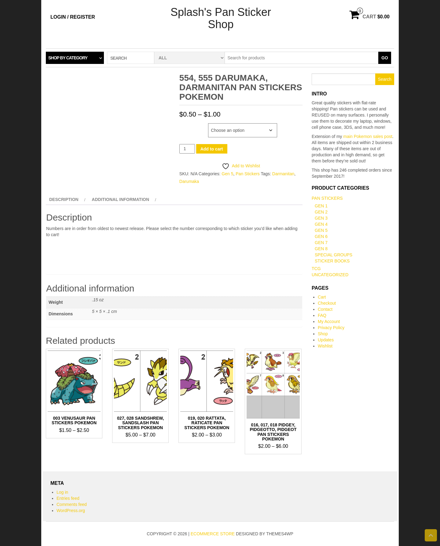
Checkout (327, 303)
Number (188, 126)
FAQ (322, 315)
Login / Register (72, 17)
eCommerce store (213, 533)
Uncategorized (330, 274)
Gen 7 (321, 242)
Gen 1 (321, 205)
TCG (316, 268)
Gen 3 (321, 218)
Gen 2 (321, 212)
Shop (323, 333)
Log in (62, 492)
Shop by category (67, 57)
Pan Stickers (248, 173)
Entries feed (68, 498)
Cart (322, 297)
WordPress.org (71, 510)
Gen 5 (227, 173)
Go (384, 57)
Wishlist (325, 346)
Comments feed (72, 504)
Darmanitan (283, 173)
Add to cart (211, 149)
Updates (326, 339)
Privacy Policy (331, 327)
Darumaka (189, 181)
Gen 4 (321, 224)
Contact (325, 309)
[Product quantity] (187, 149)
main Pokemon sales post (367, 136)
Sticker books (332, 260)
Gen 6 (321, 236)
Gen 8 (321, 248)
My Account (329, 321)
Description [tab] (64, 199)
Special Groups (333, 254)
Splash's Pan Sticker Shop (220, 18)
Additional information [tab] (120, 199)
